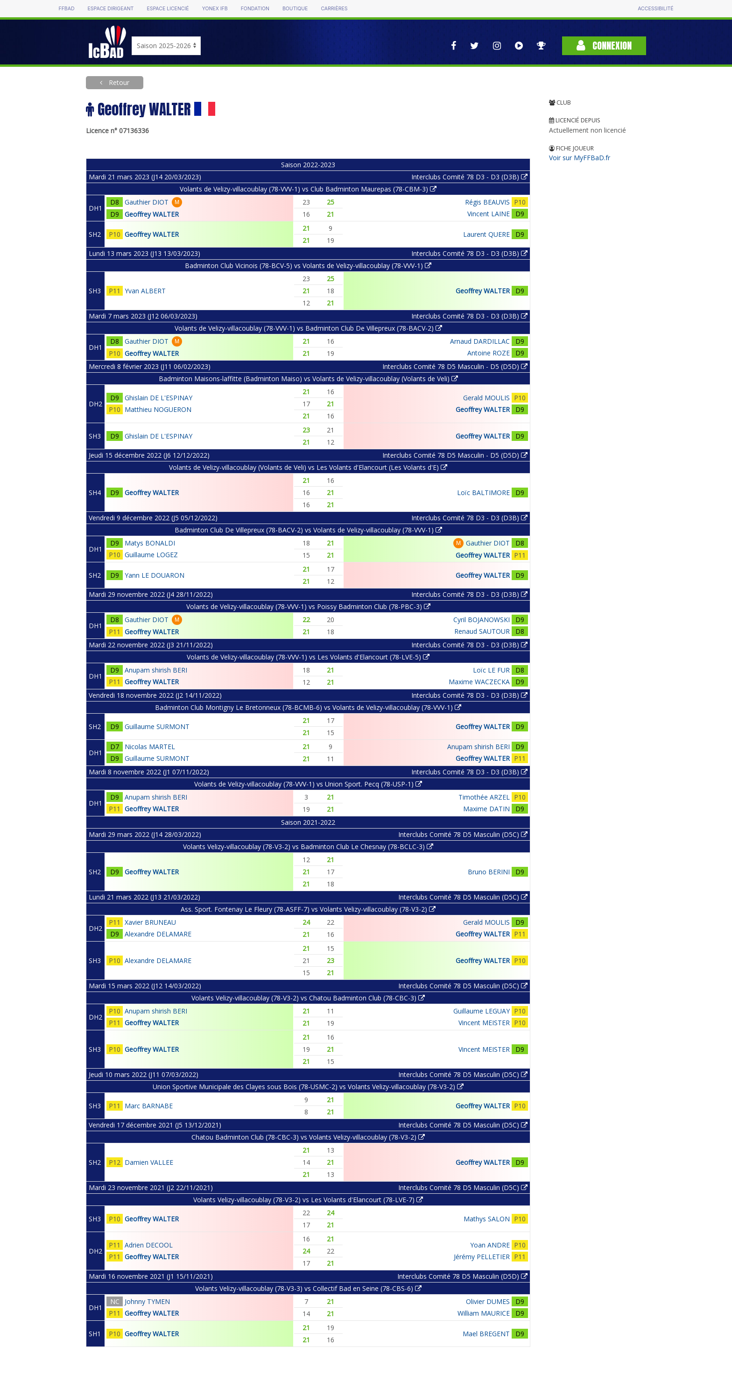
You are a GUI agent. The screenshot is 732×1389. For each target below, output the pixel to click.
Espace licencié (168, 9)
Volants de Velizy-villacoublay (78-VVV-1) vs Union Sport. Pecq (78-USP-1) (308, 784)
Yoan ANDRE (490, 1244)
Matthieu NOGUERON (158, 409)
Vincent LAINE (488, 213)
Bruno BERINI (489, 871)
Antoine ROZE (488, 352)
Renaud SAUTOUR (482, 631)
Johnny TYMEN (147, 1301)
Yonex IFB (215, 9)
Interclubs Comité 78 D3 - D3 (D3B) (469, 176)
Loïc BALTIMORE (483, 492)
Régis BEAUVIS (487, 202)
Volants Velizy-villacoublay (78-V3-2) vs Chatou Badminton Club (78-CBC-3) (308, 997)
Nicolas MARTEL (150, 746)
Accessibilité (655, 9)
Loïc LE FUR (491, 670)
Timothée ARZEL (484, 797)
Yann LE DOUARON (154, 575)
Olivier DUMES (488, 1301)
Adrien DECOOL (149, 1244)
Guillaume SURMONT (157, 726)
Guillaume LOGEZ (151, 554)
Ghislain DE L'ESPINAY (158, 397)
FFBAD (66, 9)
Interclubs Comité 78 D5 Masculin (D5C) (463, 834)
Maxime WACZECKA (479, 681)
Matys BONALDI (150, 543)
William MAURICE (484, 1313)
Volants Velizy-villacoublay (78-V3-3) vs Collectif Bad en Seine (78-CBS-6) (308, 1288)
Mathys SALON (487, 1218)
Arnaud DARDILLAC (480, 341)
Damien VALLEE (149, 1162)
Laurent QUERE (486, 234)
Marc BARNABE (149, 1105)
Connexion (604, 45)
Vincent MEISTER (484, 1022)
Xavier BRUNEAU (150, 922)
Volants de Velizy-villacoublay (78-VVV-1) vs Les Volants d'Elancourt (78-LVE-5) (308, 656)
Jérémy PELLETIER (482, 1256)
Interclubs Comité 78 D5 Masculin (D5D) (462, 1276)
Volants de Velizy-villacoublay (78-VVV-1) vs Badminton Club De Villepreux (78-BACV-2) (308, 328)
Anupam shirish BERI (156, 670)
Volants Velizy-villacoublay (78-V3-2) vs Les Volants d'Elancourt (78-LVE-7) (308, 1199)
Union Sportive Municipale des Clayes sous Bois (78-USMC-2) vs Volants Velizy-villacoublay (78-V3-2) (308, 1086)
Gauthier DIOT (147, 202)
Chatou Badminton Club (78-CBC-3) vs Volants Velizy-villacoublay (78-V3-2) (308, 1137)
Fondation (255, 9)
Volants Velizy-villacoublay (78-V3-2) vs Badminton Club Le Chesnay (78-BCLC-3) (308, 846)
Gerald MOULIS (486, 397)
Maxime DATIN (486, 808)
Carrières (334, 9)
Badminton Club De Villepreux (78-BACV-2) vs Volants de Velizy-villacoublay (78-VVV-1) (308, 529)
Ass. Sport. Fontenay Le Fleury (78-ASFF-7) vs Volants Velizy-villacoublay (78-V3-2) (308, 909)
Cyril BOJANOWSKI (481, 619)
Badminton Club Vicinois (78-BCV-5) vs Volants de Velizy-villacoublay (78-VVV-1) (308, 265)
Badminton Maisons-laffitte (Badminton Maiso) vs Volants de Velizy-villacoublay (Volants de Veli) (308, 378)
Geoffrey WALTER (152, 214)
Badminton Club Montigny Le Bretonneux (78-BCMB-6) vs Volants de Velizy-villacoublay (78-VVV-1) (308, 707)
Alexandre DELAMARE (158, 933)
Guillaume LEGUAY (481, 1010)
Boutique (295, 9)
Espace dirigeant (111, 9)
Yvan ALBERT (145, 290)
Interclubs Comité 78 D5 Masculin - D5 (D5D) (455, 366)
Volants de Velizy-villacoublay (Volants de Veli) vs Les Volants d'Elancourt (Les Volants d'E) (308, 467)
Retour (118, 82)
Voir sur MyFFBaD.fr (579, 157)
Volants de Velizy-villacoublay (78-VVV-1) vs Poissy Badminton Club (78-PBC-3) (308, 606)
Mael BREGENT (486, 1333)
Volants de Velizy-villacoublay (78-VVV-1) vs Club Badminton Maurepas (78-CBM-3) (308, 188)
